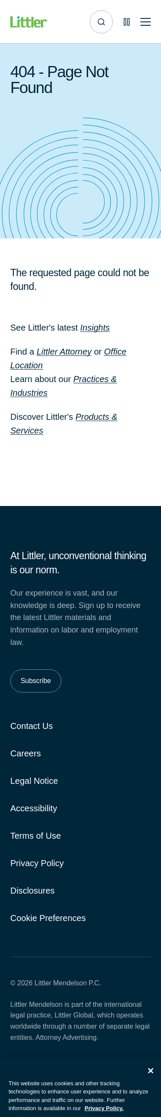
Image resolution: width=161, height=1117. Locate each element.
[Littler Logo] (29, 22)
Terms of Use (35, 835)
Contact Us (31, 726)
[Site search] (101, 21)
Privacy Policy (37, 863)
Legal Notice (34, 781)
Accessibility (33, 808)
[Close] (150, 1075)
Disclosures (32, 890)
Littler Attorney (63, 351)
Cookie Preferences (48, 918)
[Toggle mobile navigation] (145, 22)
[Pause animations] (127, 22)
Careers (25, 753)
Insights (95, 327)
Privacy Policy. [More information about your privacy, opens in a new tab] (104, 1113)
